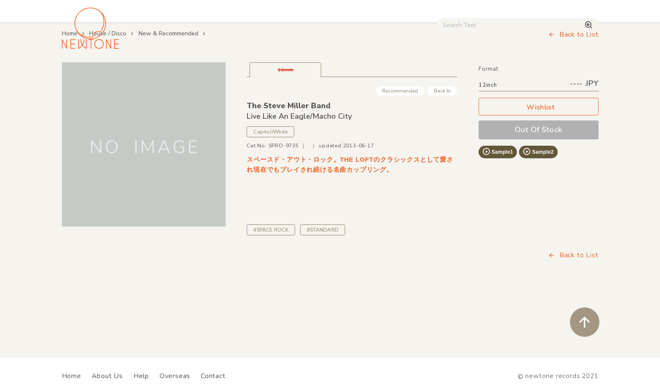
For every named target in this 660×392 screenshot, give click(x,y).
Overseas (175, 376)
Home (69, 91)
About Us (107, 376)
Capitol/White (270, 190)
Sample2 (538, 209)
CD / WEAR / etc (392, 72)
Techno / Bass (158, 72)
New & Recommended (168, 91)
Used (452, 72)
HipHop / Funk (227, 72)
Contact (213, 376)
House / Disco (90, 72)
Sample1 (497, 209)
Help (141, 376)
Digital (494, 72)
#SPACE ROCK (270, 287)
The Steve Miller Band (288, 163)
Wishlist (538, 165)
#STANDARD (322, 287)
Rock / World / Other (307, 72)
